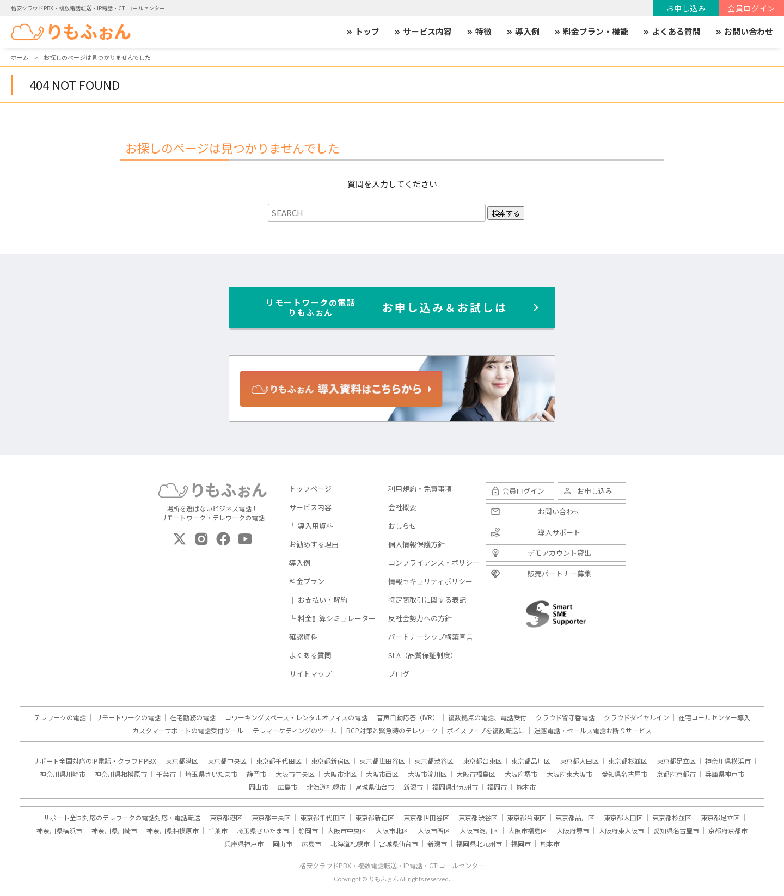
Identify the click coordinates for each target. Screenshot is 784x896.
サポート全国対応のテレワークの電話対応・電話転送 (122, 817)
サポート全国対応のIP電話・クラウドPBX (94, 761)
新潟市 (413, 787)
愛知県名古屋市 (624, 774)
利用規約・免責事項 (420, 488)
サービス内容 (422, 32)
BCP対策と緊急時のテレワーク (392, 730)
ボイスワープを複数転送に (486, 730)
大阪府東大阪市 (569, 774)
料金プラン (306, 581)
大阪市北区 (340, 774)
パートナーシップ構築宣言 (430, 636)
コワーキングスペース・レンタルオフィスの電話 (296, 717)
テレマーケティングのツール (295, 730)
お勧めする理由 (314, 544)
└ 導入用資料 (311, 525)
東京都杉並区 (627, 761)
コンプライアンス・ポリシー (434, 562)
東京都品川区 (530, 761)
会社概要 (402, 507)
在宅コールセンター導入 (714, 717)
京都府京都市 (676, 774)
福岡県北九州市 (455, 787)
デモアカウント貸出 (559, 553)
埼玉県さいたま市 (211, 774)
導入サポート (559, 532)
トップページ (310, 488)
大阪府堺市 (521, 774)
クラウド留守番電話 (565, 717)
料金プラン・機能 (590, 32)
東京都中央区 (227, 761)
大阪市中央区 (295, 774)
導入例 (522, 32)
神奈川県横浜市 (728, 761)
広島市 (287, 787)
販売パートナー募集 (559, 573)
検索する (506, 213)
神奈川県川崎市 (62, 774)
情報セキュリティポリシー (430, 581)
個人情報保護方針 (416, 544)
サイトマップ (310, 673)
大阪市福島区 (475, 774)
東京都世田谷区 (382, 761)
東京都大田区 (579, 761)
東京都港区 (182, 761)
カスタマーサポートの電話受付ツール (187, 730)
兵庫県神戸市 (724, 774)
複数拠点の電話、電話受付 (487, 717)
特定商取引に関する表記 (427, 599)
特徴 (478, 32)
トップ (362, 32)
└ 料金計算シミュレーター (332, 618)
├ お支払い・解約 (318, 599)
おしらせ (402, 525)
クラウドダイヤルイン (636, 717)
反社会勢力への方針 (420, 618)
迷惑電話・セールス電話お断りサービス (593, 730)
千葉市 (166, 774)
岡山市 (258, 787)
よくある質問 (671, 32)
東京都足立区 (676, 761)
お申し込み (686, 8)
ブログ (398, 673)
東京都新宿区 (330, 761)
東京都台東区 (482, 761)
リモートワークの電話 (128, 717)
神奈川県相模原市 (121, 774)
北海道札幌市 (326, 787)
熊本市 (526, 787)
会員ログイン (751, 8)
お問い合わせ (743, 32)
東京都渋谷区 (434, 761)
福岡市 (497, 787)
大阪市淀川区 (427, 774)
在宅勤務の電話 (193, 717)
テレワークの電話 (60, 717)
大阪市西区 (382, 774)
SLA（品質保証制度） (422, 655)
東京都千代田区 (279, 761)
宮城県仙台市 (374, 787)
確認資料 (303, 636)
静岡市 (256, 774)
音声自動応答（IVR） (408, 717)
